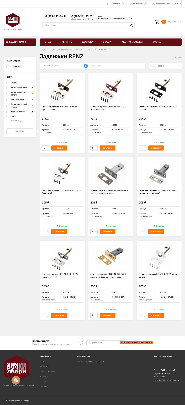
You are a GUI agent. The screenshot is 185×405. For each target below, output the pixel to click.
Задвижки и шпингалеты (98, 50)
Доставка (87, 42)
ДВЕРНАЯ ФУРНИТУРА (61, 50)
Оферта (157, 42)
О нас (48, 42)
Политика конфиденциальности (90, 362)
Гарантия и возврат (132, 42)
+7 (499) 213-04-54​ (55, 16)
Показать (19, 131)
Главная (44, 50)
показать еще (16, 121)
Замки (79, 50)
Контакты (66, 42)
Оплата (107, 42)
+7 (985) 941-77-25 (81, 16)
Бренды (43, 387)
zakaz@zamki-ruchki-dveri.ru (82, 19)
